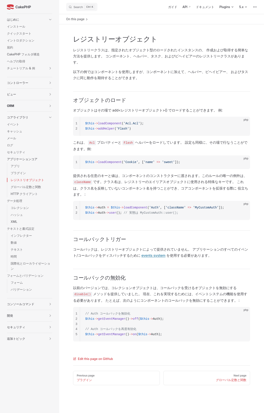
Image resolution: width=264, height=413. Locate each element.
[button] (29, 19)
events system (153, 255)
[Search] (81, 7)
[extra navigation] (255, 7)
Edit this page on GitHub (93, 359)
